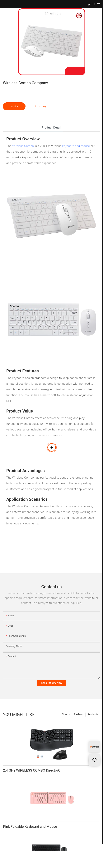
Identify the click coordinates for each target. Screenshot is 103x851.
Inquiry (14, 106)
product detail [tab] (51, 127)
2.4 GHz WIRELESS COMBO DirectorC (31, 770)
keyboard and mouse (76, 146)
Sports (66, 714)
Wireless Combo (23, 146)
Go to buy (40, 106)
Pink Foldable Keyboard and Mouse (30, 826)
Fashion (78, 714)
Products (92, 714)
